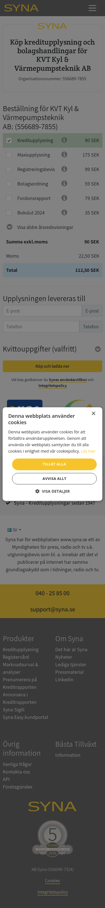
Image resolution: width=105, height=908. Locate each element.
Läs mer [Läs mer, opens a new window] (88, 451)
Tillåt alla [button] (54, 464)
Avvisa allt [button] (54, 478)
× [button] (93, 414)
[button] (52, 491)
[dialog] (52, 454)
